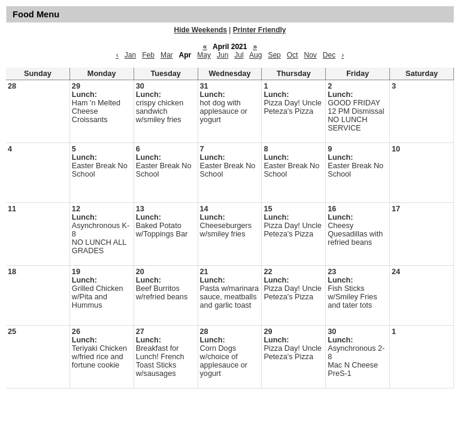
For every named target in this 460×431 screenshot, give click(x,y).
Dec (329, 55)
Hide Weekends (200, 30)
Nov (310, 55)
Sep (274, 55)
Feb (148, 55)
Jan (130, 55)
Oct (292, 55)
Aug (255, 55)
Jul (238, 55)
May (204, 55)
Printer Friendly (259, 30)
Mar (167, 55)
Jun (222, 55)
